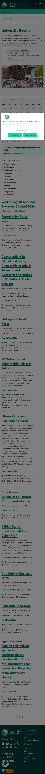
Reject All (15, 135)
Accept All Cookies (30, 135)
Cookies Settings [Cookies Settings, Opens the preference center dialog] (21, 130)
